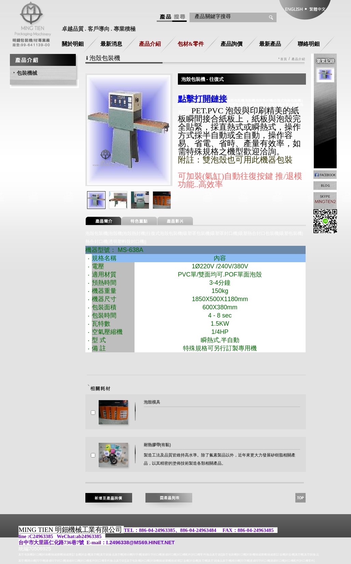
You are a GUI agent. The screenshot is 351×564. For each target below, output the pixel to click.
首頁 (283, 59)
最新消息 (111, 44)
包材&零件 (191, 44)
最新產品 (270, 44)
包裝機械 (27, 73)
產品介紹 (150, 44)
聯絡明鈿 (309, 44)
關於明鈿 (73, 44)
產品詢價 (231, 44)
